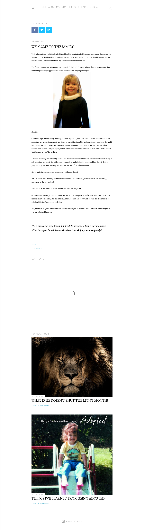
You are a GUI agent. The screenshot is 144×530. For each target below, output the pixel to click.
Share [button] (34, 245)
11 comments (43, 406)
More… (94, 7)
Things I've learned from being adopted (68, 498)
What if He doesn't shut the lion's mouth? (70, 400)
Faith (39, 249)
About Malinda (57, 7)
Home (43, 7)
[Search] (110, 8)
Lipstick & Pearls (78, 7)
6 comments (43, 503)
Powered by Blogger (72, 521)
